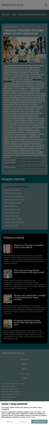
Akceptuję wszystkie (39, 421)
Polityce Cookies (30, 417)
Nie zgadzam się (23, 421)
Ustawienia (9, 421)
